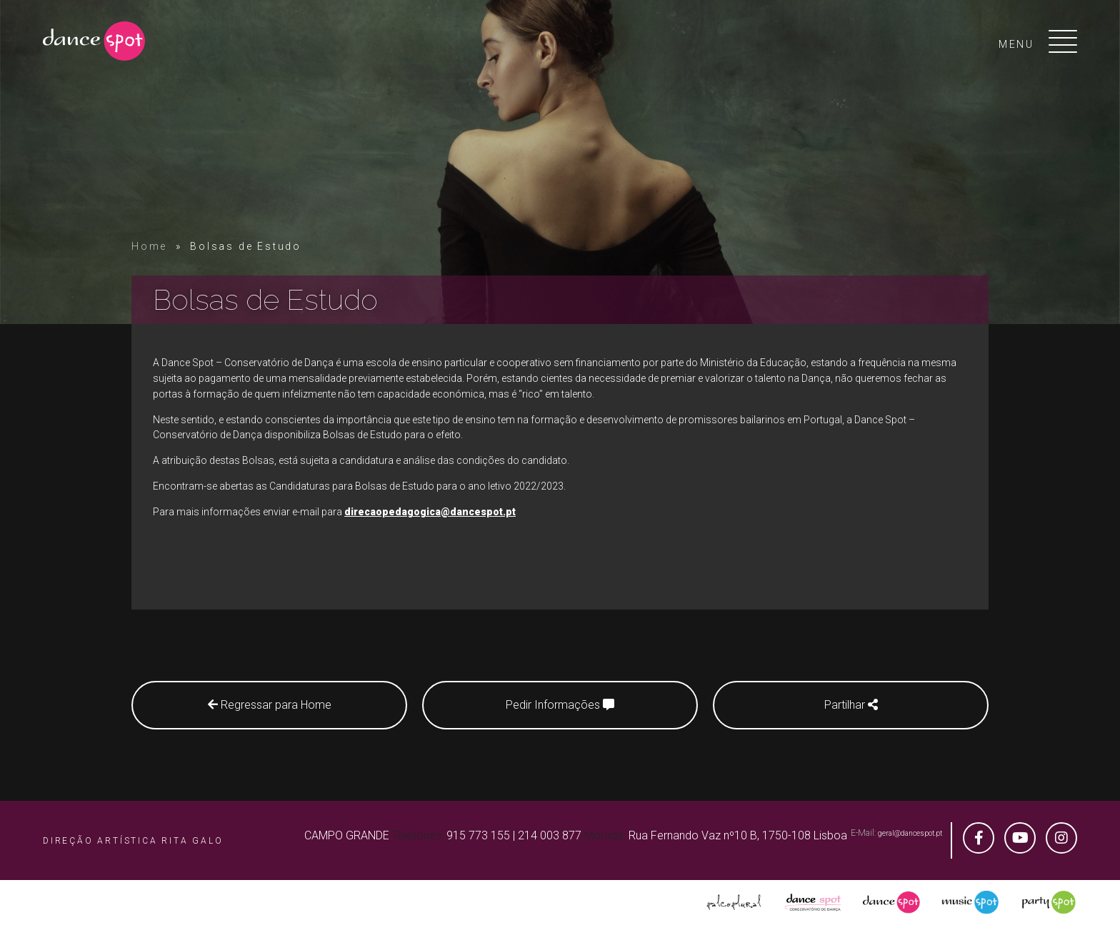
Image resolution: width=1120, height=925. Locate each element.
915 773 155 (478, 835)
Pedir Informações (560, 705)
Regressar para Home (269, 705)
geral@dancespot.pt (910, 833)
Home (149, 246)
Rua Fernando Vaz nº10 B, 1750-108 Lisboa (738, 835)
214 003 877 (549, 835)
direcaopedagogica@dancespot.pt (430, 511)
